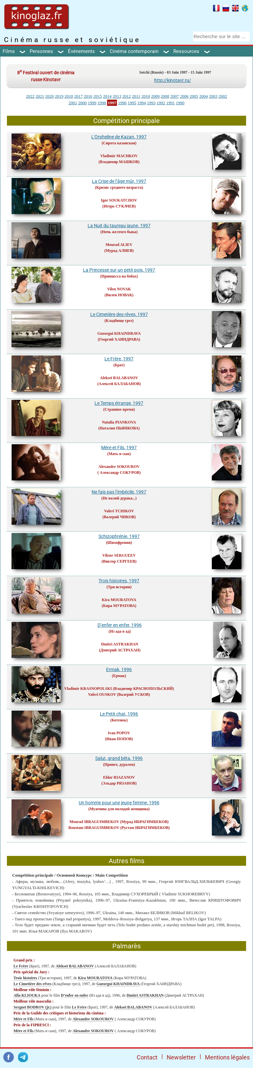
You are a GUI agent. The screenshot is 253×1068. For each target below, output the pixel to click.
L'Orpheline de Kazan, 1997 (119, 136)
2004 (203, 96)
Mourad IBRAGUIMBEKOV (94, 821)
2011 (136, 96)
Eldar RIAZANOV (119, 777)
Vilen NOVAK (119, 289)
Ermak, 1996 (119, 669)
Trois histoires (25, 978)
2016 (88, 96)
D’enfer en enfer (74, 995)
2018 (69, 96)
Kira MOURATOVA (119, 599)
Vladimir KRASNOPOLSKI (88, 688)
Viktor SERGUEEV (119, 555)
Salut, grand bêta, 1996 (119, 758)
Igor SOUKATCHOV (119, 200)
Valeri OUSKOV (102, 694)
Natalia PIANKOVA (119, 422)
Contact (147, 1057)
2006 (184, 96)
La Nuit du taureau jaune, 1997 (119, 225)
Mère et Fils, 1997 (119, 447)
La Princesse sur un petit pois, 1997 (119, 270)
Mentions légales (227, 1057)
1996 (122, 102)
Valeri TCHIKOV (119, 511)
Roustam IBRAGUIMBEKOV (94, 827)
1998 (102, 102)
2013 (117, 96)
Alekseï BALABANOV (119, 378)
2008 (165, 96)
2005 (194, 96)
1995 (132, 102)
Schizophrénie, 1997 (119, 536)
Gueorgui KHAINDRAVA (119, 333)
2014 (107, 96)
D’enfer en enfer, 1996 (120, 625)
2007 (174, 96)
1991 (170, 102)
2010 (145, 96)
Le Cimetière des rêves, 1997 (119, 314)
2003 (213, 96)
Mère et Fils (24, 1019)
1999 (92, 102)
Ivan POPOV (119, 733)
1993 (151, 102)
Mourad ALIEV (118, 244)
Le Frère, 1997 (118, 358)
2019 (59, 96)
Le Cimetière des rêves (32, 984)
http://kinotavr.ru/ (172, 80)
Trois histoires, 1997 (118, 580)
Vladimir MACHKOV (119, 156)
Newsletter (181, 1057)
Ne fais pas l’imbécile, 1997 (119, 492)
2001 (73, 102)
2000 (82, 102)
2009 (155, 96)
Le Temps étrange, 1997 (119, 403)
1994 (141, 102)
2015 (97, 96)
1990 (180, 102)
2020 (49, 96)
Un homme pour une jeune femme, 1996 (119, 802)
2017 (78, 96)
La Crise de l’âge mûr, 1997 (119, 181)
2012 (126, 96)
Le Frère (21, 966)
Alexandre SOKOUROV (119, 466)
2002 (222, 96)
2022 (30, 96)
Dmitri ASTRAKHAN (119, 644)
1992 (160, 102)
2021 (40, 96)
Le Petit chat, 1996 (119, 713)
